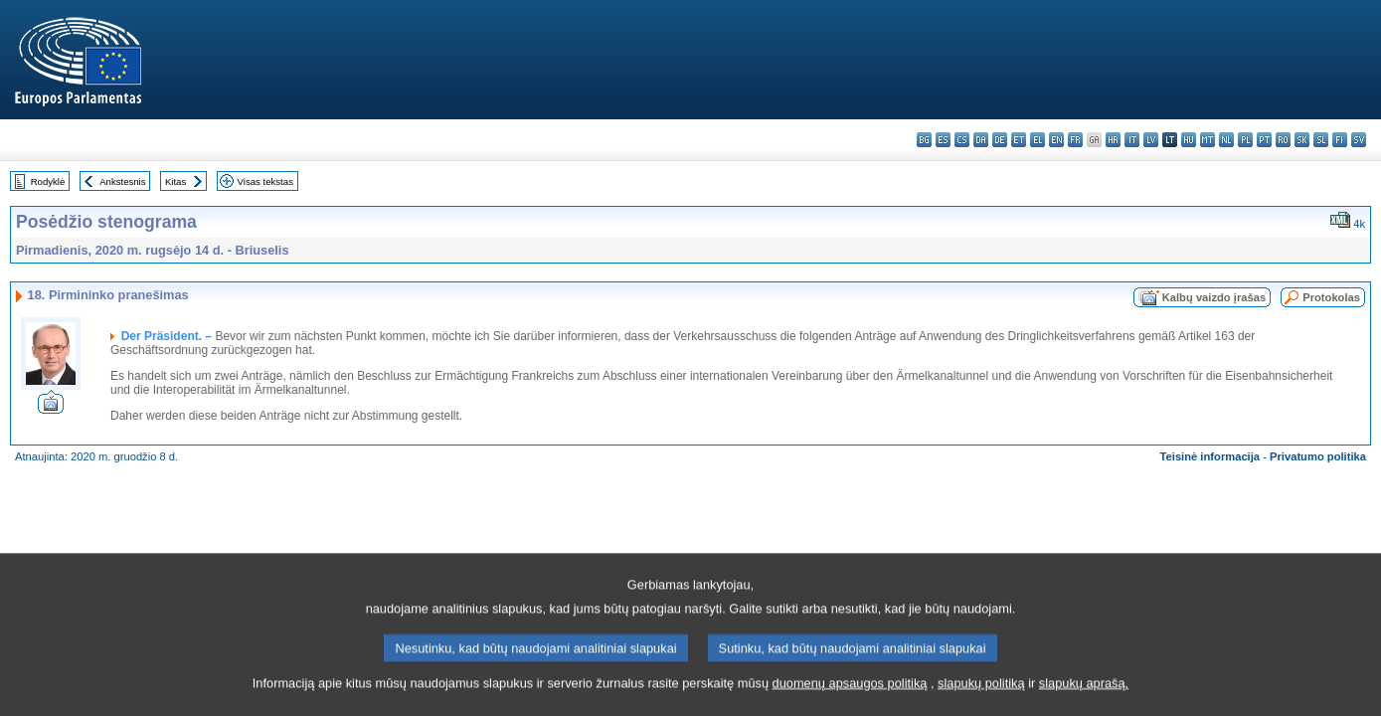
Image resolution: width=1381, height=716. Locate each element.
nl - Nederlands (1226, 139)
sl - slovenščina (1320, 139)
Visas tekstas (265, 181)
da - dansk (980, 139)
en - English (1056, 139)
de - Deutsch (999, 139)
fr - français (1075, 139)
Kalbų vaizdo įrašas (1214, 297)
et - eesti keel (1018, 139)
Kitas (175, 181)
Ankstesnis (122, 181)
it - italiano (1131, 139)
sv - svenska (1358, 139)
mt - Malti (1207, 139)
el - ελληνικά (1037, 139)
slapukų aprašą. (1083, 703)
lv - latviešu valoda (1150, 139)
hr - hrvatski (1113, 139)
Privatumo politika (1318, 456)
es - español (943, 139)
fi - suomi (1339, 139)
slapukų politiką (981, 703)
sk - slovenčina (1302, 139)
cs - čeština (961, 139)
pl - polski (1245, 139)
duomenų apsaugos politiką (850, 703)
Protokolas (1331, 297)
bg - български (924, 139)
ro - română (1283, 139)
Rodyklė (48, 181)
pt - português (1264, 139)
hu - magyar (1188, 139)
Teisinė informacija (1210, 456)
